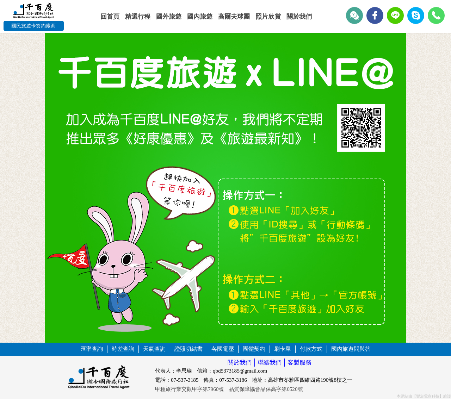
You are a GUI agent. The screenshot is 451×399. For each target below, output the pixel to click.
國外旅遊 (168, 16)
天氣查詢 (154, 349)
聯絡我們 (270, 362)
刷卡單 (282, 349)
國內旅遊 (199, 16)
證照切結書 (188, 349)
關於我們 (299, 16)
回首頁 (109, 16)
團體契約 (254, 349)
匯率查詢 (91, 349)
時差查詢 (123, 349)
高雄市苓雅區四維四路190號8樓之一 (310, 380)
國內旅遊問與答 (351, 349)
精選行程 (137, 16)
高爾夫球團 (234, 16)
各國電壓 (222, 349)
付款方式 (311, 349)
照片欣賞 (268, 16)
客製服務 (299, 362)
